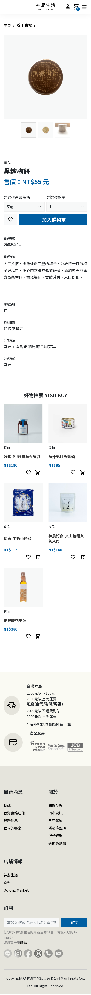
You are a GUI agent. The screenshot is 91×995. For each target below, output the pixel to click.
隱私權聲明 (57, 827)
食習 (7, 882)
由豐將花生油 (15, 620)
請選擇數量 (55, 197)
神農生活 (11, 874)
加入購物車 (53, 219)
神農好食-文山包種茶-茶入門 (66, 538)
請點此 (25, 942)
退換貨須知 (57, 843)
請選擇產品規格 (17, 197)
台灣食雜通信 (14, 812)
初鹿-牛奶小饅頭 (18, 538)
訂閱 (74, 922)
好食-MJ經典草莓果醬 (22, 456)
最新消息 (11, 820)
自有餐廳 (55, 820)
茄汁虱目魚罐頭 (61, 456)
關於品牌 (55, 805)
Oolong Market (16, 890)
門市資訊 (55, 812)
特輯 (7, 805)
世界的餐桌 (12, 827)
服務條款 (55, 835)
